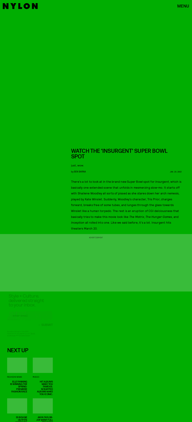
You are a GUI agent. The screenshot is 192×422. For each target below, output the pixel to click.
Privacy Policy (24, 338)
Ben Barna (80, 171)
